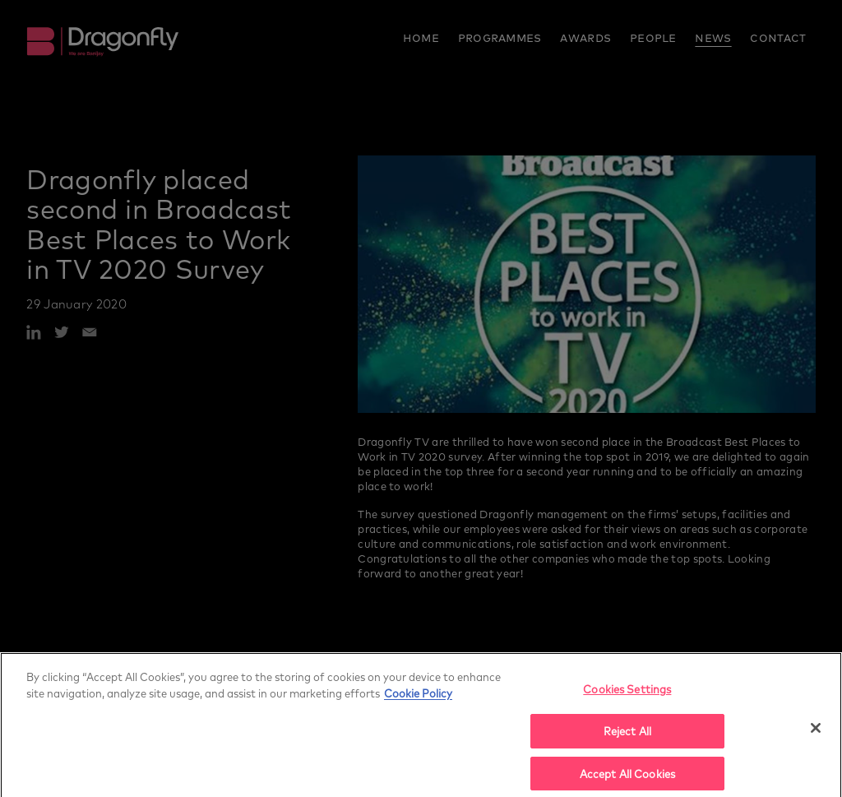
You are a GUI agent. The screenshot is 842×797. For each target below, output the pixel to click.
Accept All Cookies (627, 779)
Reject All (627, 737)
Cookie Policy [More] (418, 699)
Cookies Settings (627, 695)
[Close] (816, 734)
